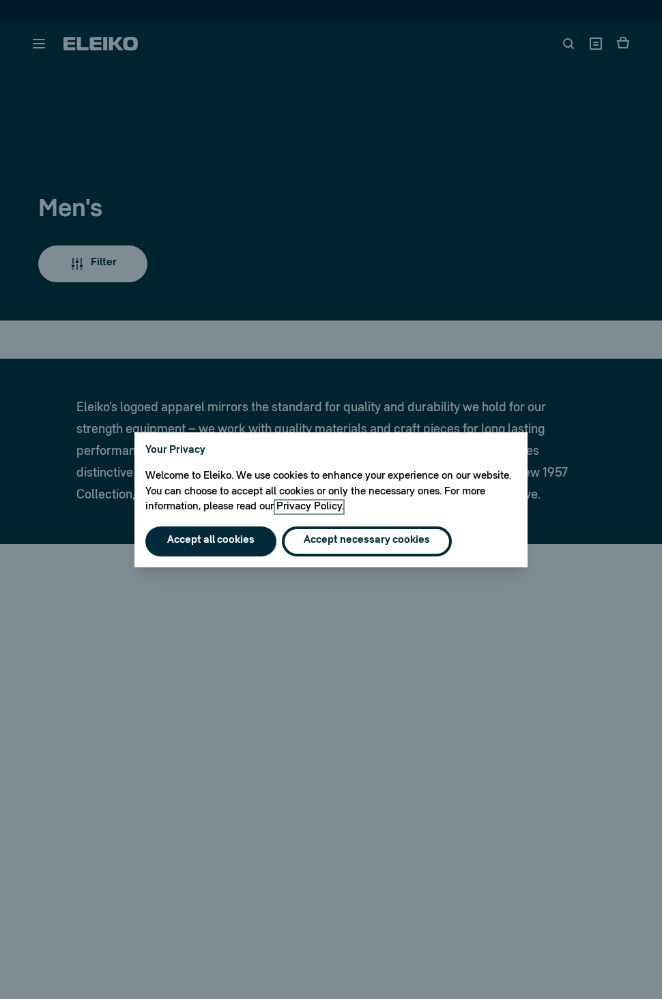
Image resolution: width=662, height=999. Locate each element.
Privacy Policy (309, 507)
